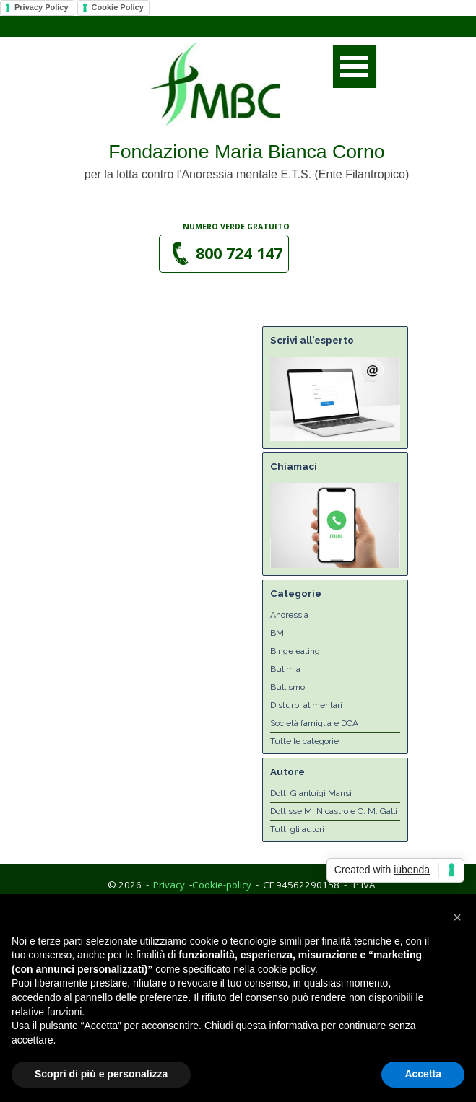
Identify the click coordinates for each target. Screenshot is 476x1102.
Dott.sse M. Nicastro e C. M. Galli (333, 811)
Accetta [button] (422, 1074)
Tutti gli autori (297, 829)
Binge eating (295, 651)
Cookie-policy (221, 884)
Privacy (169, 884)
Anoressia (289, 615)
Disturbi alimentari (306, 705)
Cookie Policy (118, 7)
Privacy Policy (41, 7)
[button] (224, 254)
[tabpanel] (237, 226)
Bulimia (285, 669)
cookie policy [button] (286, 969)
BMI (278, 633)
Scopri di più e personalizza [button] (101, 1074)
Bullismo (287, 687)
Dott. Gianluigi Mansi (311, 793)
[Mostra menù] (354, 66)
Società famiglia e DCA (314, 723)
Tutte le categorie (304, 741)
